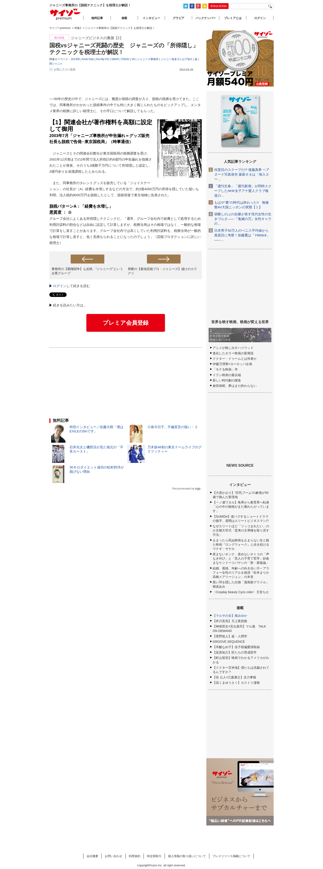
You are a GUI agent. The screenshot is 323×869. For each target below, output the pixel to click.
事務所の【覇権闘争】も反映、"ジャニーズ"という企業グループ (87, 271)
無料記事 (97, 18)
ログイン (59, 286)
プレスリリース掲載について (231, 856)
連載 (124, 18)
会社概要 (92, 856)
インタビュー (151, 18)
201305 (75, 59)
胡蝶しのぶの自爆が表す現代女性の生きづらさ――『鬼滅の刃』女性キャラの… (242, 218)
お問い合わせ (113, 856)
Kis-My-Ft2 (102, 59)
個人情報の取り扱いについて (187, 856)
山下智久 (187, 59)
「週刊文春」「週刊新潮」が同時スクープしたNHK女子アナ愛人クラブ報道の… (242, 190)
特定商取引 (154, 856)
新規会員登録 (218, 6)
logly (198, 488)
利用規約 (134, 856)
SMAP (115, 59)
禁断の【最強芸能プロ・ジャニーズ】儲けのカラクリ (162, 271)
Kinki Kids (88, 59)
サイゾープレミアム (65, 14)
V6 (133, 59)
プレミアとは (233, 18)
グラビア (178, 18)
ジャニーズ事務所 (148, 59)
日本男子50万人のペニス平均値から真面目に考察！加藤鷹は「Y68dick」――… (242, 235)
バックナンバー (205, 18)
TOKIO (125, 59)
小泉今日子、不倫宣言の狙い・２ (172, 427)
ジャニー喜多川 (170, 59)
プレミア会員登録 (125, 323)
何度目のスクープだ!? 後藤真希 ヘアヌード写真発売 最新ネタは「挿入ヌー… (241, 174)
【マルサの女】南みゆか (230, 615)
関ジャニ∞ (55, 63)
